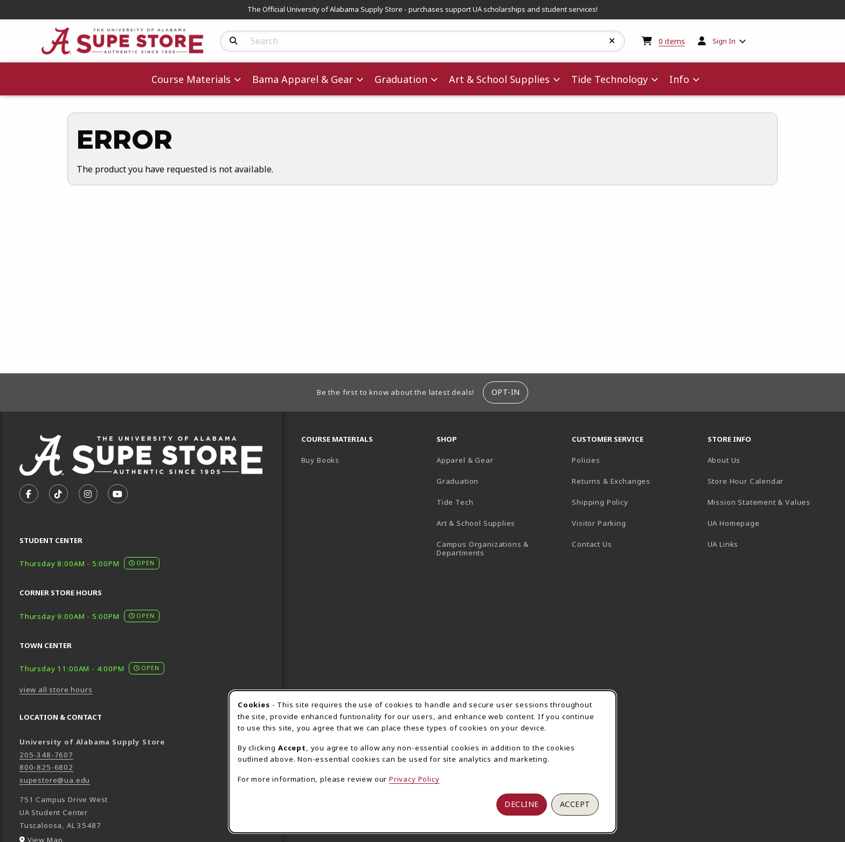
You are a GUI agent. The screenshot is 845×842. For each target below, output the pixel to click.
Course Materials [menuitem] (191, 79)
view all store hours (56, 689)
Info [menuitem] (679, 79)
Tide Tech (455, 502)
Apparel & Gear (465, 460)
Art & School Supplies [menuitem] (499, 79)
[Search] (233, 41)
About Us (724, 460)
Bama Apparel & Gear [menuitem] (302, 79)
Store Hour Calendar (771, 481)
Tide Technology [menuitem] (609, 79)
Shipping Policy (600, 502)
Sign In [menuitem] (724, 41)
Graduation (458, 481)
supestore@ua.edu (54, 780)
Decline (521, 804)
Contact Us (592, 544)
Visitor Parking (599, 523)
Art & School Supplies (476, 523)
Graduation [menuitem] (401, 79)
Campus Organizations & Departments (498, 548)
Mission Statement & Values (759, 502)
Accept (575, 804)
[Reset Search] (612, 41)
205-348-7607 (46, 755)
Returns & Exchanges (611, 481)
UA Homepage (771, 523)
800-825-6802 (46, 767)
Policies (586, 460)
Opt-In (505, 392)
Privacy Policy (414, 779)
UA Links (723, 544)
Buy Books (320, 460)
